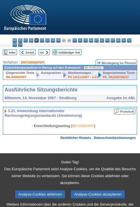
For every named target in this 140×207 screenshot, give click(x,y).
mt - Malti (96, 40)
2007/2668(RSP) (32, 62)
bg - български (15, 40)
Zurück (30, 52)
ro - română (118, 40)
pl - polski (107, 40)
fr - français (58, 40)
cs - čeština (26, 40)
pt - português (113, 40)
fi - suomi (15, 45)
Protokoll (127, 111)
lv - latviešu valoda (80, 40)
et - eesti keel (42, 40)
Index (12, 52)
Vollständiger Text (69, 52)
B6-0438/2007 (16, 77)
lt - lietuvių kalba (85, 40)
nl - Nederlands (102, 40)
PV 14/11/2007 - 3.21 (83, 77)
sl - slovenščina (129, 40)
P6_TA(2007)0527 (116, 77)
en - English (53, 40)
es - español (20, 40)
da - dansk (31, 40)
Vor (42, 52)
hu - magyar (91, 40)
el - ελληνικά (47, 40)
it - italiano (75, 40)
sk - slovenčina (124, 40)
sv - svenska (20, 45)
